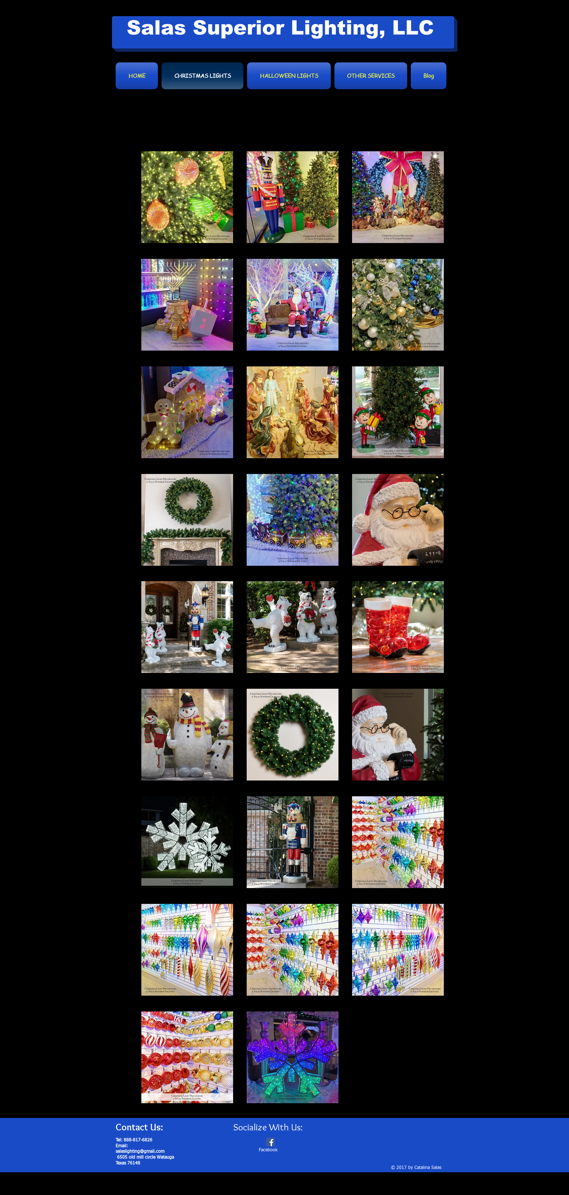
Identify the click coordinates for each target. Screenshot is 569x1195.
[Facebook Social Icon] (270, 1142)
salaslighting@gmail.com (140, 1151)
